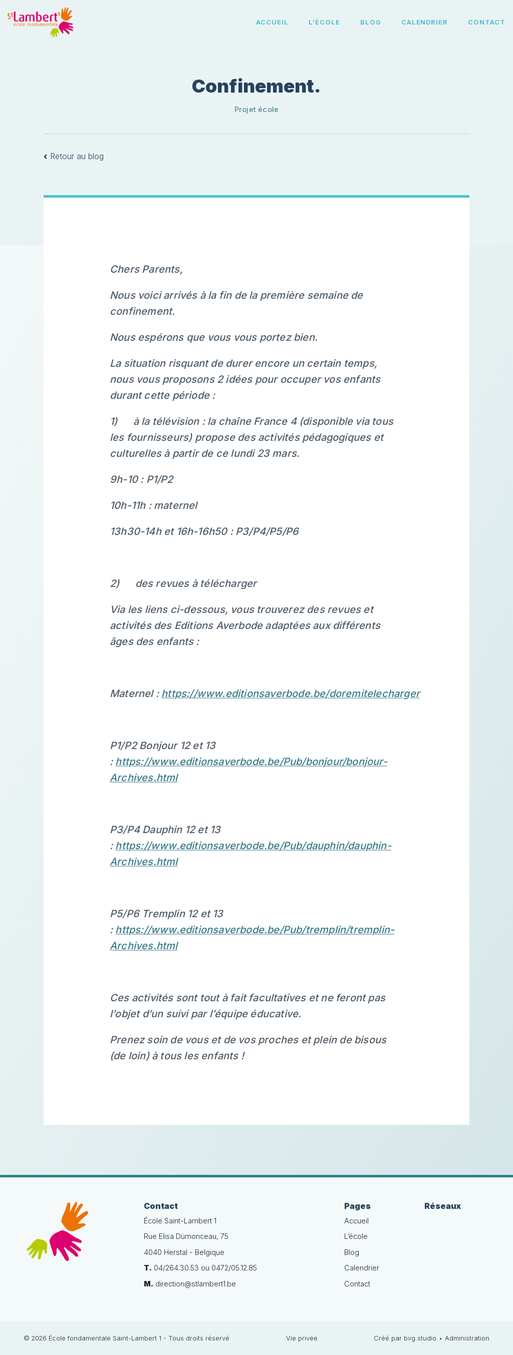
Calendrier (424, 22)
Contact (486, 22)
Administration (467, 1338)
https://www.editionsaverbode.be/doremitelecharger (290, 694)
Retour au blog (74, 156)
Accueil (272, 22)
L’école (324, 22)
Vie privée (302, 1338)
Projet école (256, 109)
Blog (370, 22)
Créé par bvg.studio (405, 1338)
